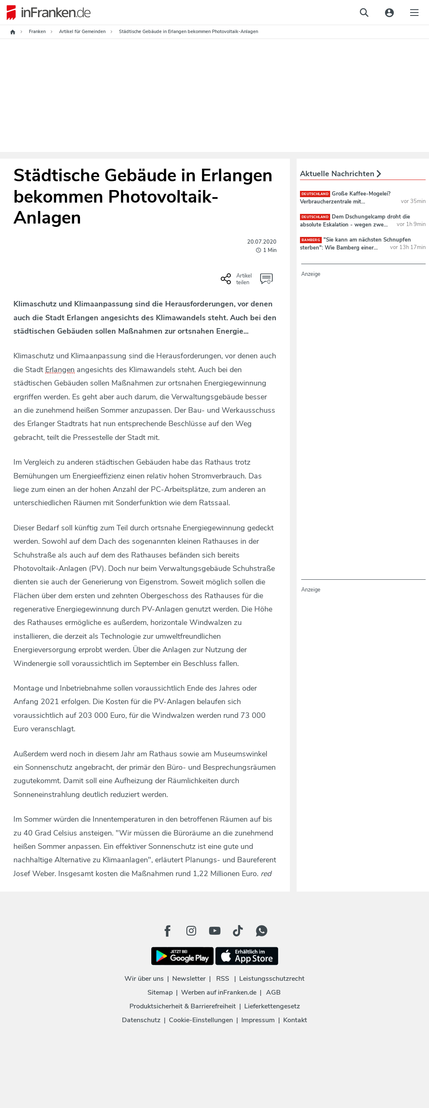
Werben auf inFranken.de (218, 992)
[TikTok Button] (238, 931)
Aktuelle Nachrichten (340, 174)
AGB (273, 992)
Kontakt (295, 1020)
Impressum (258, 1020)
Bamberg (311, 240)
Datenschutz (141, 1020)
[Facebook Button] (168, 931)
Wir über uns (144, 978)
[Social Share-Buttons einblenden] (237, 282)
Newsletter (189, 978)
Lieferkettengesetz (272, 1006)
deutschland (315, 194)
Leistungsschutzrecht (272, 978)
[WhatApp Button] (261, 931)
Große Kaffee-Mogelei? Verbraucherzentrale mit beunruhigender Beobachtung (345, 201)
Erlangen (60, 370)
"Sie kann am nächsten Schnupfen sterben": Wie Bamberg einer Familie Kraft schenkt (355, 247)
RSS (222, 978)
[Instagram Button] (191, 931)
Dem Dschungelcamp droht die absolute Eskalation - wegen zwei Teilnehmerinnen (355, 224)
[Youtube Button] (214, 931)
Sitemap (160, 992)
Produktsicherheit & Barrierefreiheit (182, 1006)
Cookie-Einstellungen (201, 1020)
